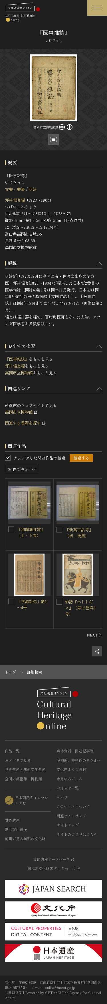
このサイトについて (73, 806)
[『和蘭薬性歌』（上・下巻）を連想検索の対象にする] (11, 529)
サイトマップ (67, 825)
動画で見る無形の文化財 (25, 838)
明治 (33, 189)
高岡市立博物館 (19, 373)
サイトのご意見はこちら (76, 834)
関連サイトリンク (71, 816)
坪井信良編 (15, 200)
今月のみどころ (69, 778)
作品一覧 (12, 751)
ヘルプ (62, 797)
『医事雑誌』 (17, 359)
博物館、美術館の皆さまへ (78, 760)
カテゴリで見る (18, 760)
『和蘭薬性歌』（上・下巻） (31, 532)
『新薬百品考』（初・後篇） (79, 532)
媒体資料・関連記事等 (75, 751)
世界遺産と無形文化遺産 (25, 769)
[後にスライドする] (94, 635)
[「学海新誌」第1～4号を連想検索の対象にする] (11, 601)
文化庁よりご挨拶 (71, 769)
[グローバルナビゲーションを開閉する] (97, 8)
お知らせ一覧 (67, 788)
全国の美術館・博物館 (23, 778)
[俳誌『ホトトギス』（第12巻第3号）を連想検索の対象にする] (59, 602)
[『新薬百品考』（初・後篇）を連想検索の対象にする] (59, 529)
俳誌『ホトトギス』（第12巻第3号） (80, 608)
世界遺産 (12, 820)
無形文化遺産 (16, 829)
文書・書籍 (15, 189)
